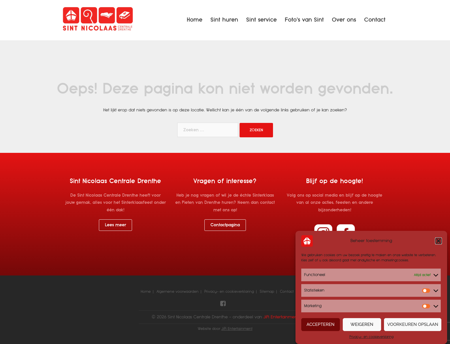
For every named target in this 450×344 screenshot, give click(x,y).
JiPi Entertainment (237, 328)
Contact (374, 19)
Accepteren (320, 324)
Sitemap (267, 291)
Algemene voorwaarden (178, 291)
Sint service (261, 19)
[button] (438, 241)
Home (194, 19)
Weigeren (362, 324)
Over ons (344, 19)
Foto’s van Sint (304, 19)
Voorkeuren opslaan (412, 324)
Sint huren (224, 19)
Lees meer (115, 224)
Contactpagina (225, 224)
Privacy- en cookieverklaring (371, 337)
